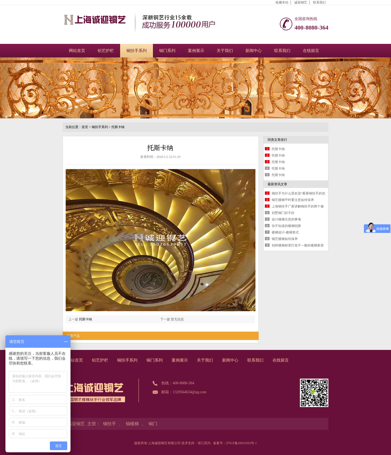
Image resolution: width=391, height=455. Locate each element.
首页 (85, 127)
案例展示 (196, 50)
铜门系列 (167, 50)
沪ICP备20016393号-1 (241, 443)
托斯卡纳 (117, 127)
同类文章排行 (277, 140)
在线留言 (311, 50)
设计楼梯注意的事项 (286, 219)
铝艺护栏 (106, 50)
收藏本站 (282, 2)
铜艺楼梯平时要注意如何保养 (293, 200)
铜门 (153, 423)
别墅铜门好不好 (283, 213)
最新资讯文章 (277, 184)
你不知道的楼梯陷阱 (286, 226)
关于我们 (225, 50)
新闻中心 (253, 50)
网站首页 (77, 50)
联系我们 (319, 2)
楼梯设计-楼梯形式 (285, 232)
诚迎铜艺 (300, 2)
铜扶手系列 (136, 50)
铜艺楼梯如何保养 (285, 239)
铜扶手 (109, 423)
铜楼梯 (132, 423)
